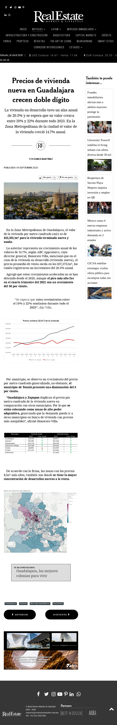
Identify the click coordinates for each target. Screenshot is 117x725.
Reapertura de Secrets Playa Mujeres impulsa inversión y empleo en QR (98, 184)
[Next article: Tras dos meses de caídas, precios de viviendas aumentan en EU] (61, 611)
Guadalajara (10, 600)
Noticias (23, 600)
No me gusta (67, 174)
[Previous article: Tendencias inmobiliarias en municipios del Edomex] (20, 611)
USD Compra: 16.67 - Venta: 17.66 (53, 51)
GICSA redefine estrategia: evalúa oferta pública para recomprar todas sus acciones (99, 269)
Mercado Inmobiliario (40, 600)
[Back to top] (111, 706)
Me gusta (47, 174)
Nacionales (58, 600)
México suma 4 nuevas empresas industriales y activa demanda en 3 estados (99, 227)
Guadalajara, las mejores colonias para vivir (37, 570)
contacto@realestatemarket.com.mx (42, 709)
